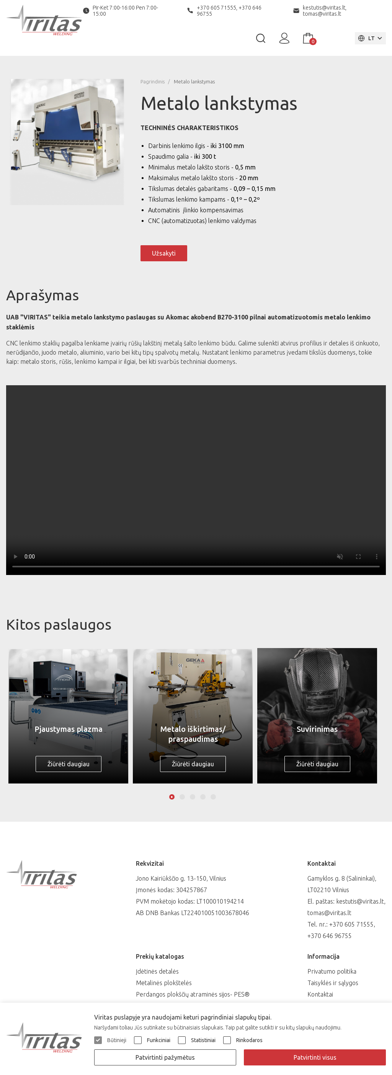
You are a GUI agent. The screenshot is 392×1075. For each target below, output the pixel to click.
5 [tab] (213, 797)
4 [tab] (203, 797)
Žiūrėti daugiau (68, 764)
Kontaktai (320, 994)
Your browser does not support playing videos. (196, 480)
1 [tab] (172, 797)
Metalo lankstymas (194, 81)
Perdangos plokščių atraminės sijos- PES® (193, 994)
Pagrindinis (152, 81)
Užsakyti (164, 253)
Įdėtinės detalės (157, 971)
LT (366, 38)
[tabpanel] (68, 715)
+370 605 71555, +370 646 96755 (229, 11)
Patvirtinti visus (315, 1057)
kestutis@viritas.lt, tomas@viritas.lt (324, 11)
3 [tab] (192, 797)
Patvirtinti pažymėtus (165, 1057)
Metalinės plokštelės (164, 982)
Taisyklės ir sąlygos (332, 982)
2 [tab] (182, 797)
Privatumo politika (331, 971)
